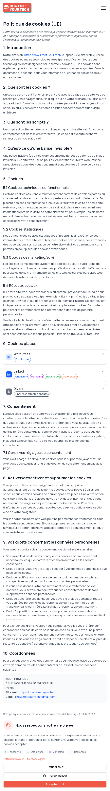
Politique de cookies (14, 759)
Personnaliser (55, 775)
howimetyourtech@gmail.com (35, 697)
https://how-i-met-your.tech (42, 55)
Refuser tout (55, 767)
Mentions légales (36, 759)
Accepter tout (55, 784)
